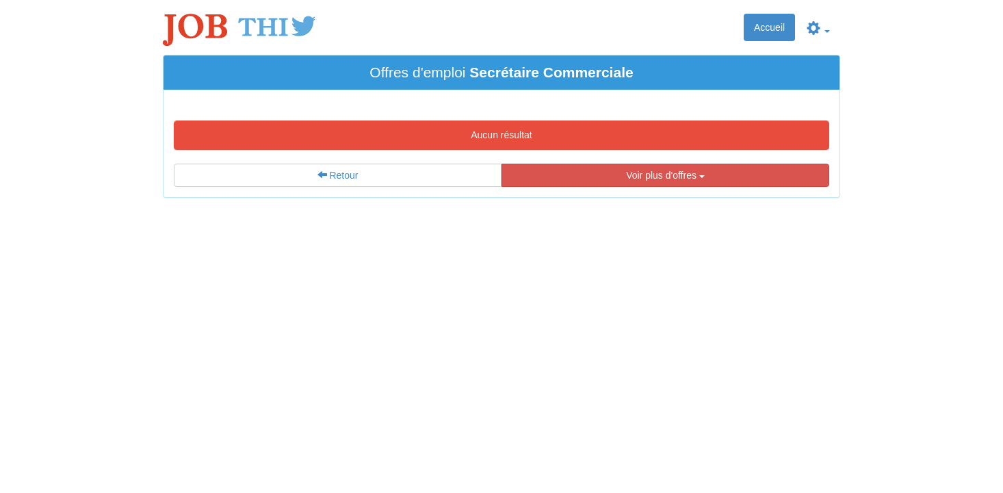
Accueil (769, 27)
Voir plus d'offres (665, 175)
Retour (338, 175)
